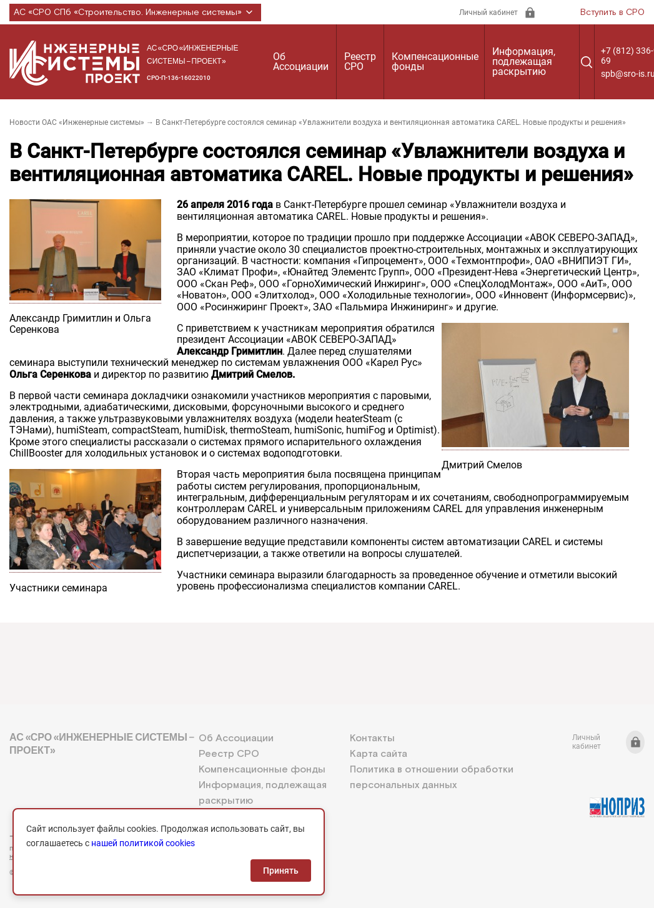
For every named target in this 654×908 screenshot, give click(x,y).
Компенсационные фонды (435, 61)
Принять (281, 871)
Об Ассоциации (301, 61)
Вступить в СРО (612, 12)
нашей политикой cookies (143, 843)
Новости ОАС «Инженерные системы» (76, 122)
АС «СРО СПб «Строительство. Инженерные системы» (135, 12)
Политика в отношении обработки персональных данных (431, 777)
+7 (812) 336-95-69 (65, 836)
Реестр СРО (360, 61)
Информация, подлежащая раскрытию (523, 61)
